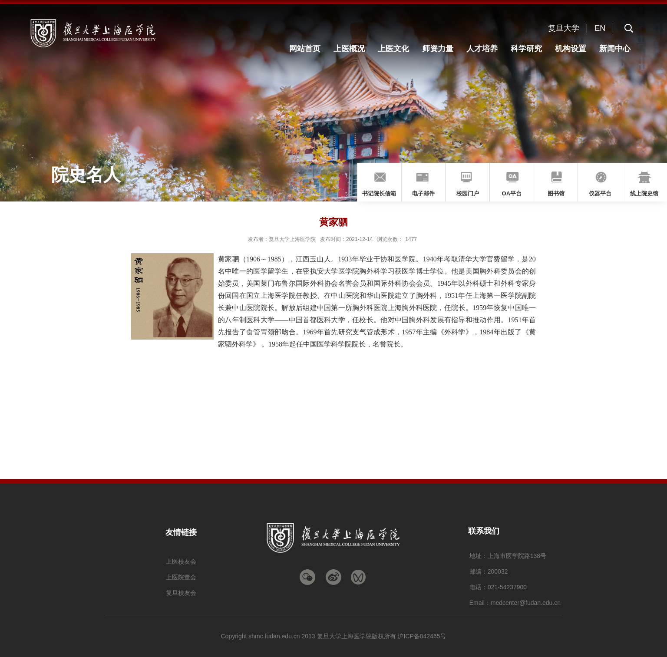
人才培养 (482, 48)
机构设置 (570, 48)
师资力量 (437, 48)
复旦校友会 (181, 592)
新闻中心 (615, 48)
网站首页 (304, 48)
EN (599, 28)
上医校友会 (181, 561)
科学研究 (526, 48)
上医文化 (393, 48)
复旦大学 (563, 28)
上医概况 (349, 48)
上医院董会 (181, 577)
